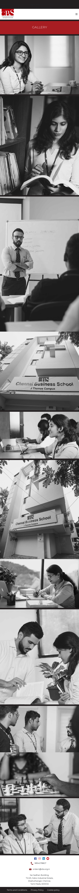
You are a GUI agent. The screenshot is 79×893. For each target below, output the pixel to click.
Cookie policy (53, 890)
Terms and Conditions (17, 890)
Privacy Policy (37, 890)
